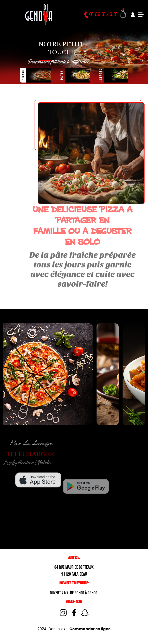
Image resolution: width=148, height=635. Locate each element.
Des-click (57, 629)
